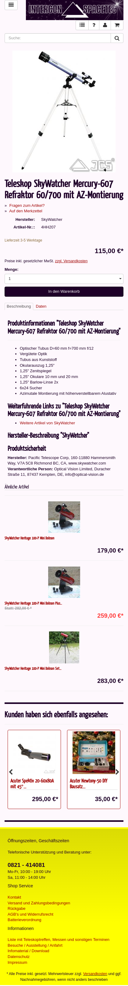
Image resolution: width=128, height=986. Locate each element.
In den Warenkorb (64, 291)
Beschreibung (19, 306)
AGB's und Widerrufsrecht (30, 914)
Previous (11, 772)
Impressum (17, 962)
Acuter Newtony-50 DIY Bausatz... (88, 783)
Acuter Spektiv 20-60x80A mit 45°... (32, 783)
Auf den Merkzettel (25, 211)
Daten (41, 306)
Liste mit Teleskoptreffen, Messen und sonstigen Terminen (58, 939)
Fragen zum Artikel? (27, 205)
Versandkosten (95, 974)
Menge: (12, 269)
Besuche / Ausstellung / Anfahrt (35, 945)
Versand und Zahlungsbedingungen (39, 903)
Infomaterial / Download (28, 951)
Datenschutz (19, 956)
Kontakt (14, 897)
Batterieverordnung (24, 919)
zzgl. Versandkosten (71, 261)
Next (117, 772)
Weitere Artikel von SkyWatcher (47, 423)
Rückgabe (17, 908)
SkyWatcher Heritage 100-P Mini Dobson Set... (33, 668)
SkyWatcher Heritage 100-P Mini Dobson (29, 537)
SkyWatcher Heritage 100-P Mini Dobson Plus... (33, 603)
